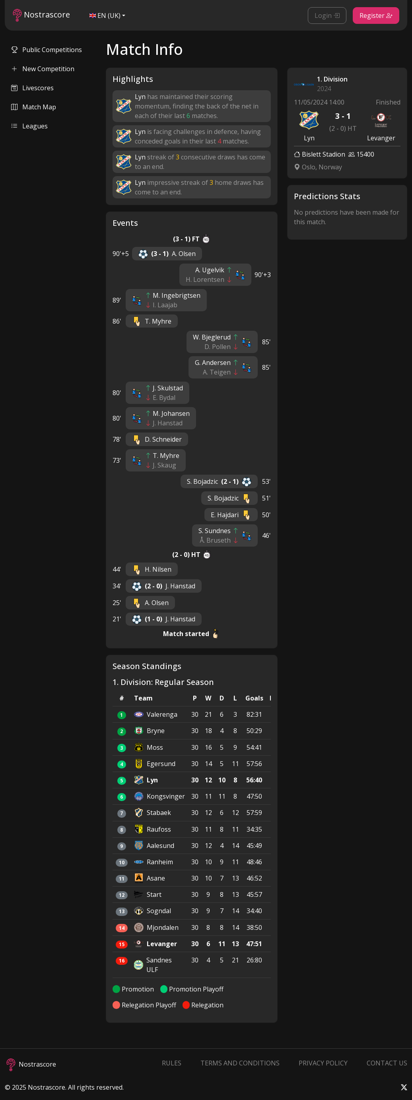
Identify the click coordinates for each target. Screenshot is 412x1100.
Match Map (33, 107)
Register (376, 15)
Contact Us (387, 1063)
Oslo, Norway (318, 167)
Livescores (32, 87)
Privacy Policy (323, 1063)
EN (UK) (104, 15)
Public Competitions (46, 49)
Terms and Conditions (240, 1063)
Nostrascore (41, 15)
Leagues (29, 126)
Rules (171, 1063)
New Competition (42, 68)
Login (327, 15)
